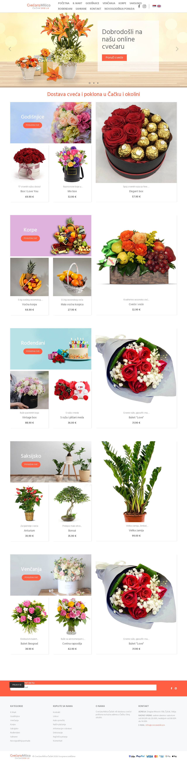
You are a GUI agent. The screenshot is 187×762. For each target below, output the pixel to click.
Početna (63, 3)
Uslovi (55, 716)
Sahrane (81, 9)
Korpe (122, 3)
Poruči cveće (114, 57)
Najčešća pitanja (60, 737)
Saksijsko (136, 3)
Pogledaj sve (32, 125)
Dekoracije (58, 732)
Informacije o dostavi (62, 728)
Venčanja (109, 3)
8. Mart (77, 3)
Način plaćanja (59, 724)
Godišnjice (92, 3)
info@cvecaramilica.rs (155, 725)
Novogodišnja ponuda (120, 9)
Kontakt (95, 9)
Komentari (57, 741)
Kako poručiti (59, 720)
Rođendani (65, 9)
